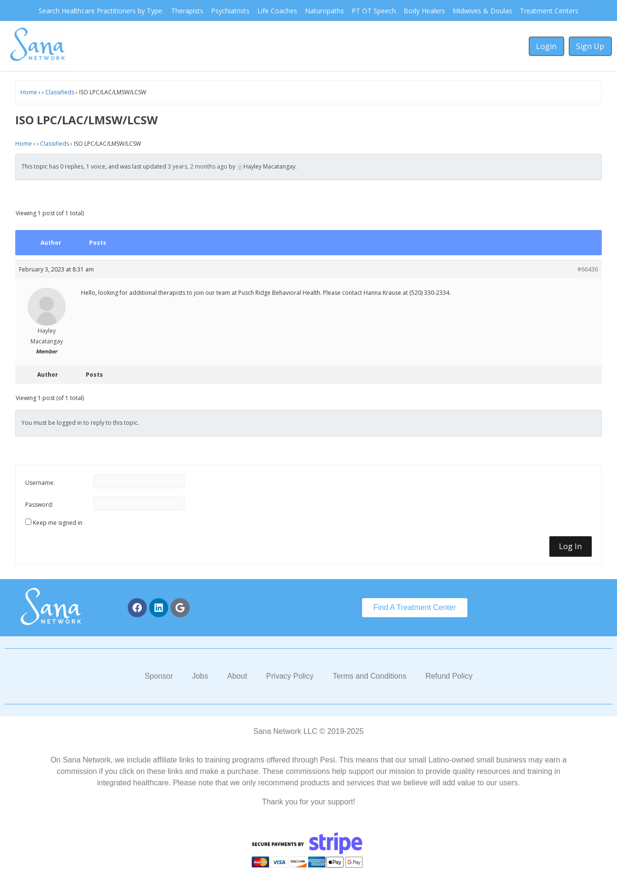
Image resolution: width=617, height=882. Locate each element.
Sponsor (158, 676)
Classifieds (59, 92)
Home (28, 92)
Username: (40, 483)
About (237, 676)
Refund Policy (449, 676)
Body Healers (424, 10)
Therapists (187, 10)
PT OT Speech (374, 10)
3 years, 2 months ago (197, 166)
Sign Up (590, 46)
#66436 (587, 269)
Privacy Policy (290, 676)
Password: (39, 505)
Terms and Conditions (369, 676)
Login (546, 46)
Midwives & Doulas (482, 10)
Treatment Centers (549, 10)
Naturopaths (324, 10)
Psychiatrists (230, 10)
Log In (570, 546)
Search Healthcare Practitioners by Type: (101, 10)
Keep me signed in (57, 523)
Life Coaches (277, 10)
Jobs (200, 676)
